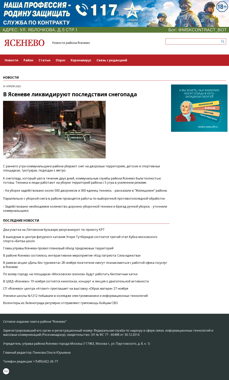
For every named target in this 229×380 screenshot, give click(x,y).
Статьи (44, 60)
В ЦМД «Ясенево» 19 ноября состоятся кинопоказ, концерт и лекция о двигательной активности (76, 281)
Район (28, 60)
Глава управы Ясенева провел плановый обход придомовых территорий (58, 248)
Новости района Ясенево (71, 42)
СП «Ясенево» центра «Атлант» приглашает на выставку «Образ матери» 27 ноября (65, 288)
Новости (11, 60)
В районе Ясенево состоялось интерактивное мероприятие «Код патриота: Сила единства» (72, 255)
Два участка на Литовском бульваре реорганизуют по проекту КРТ (54, 230)
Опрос (60, 60)
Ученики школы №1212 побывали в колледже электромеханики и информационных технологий (75, 296)
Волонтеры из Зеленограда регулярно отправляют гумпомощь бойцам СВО (60, 303)
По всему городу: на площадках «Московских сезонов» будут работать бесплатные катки (70, 274)
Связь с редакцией (112, 60)
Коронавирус (81, 60)
